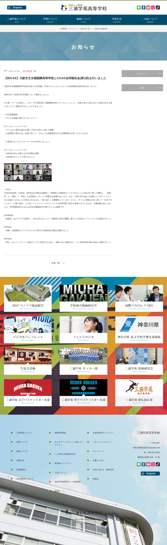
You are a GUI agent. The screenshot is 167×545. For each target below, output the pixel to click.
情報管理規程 (60, 433)
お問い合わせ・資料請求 (103, 470)
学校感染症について (25, 479)
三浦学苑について (24, 433)
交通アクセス (98, 460)
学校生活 (20, 460)
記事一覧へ (56, 263)
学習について (22, 442)
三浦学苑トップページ (68, 29)
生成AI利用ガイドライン (103, 433)
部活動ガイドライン (63, 463)
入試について (60, 472)
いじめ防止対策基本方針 (65, 454)
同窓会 (95, 479)
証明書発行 (21, 470)
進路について (22, 451)
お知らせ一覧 (85, 29)
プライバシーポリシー (102, 442)
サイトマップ (98, 451)
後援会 (57, 491)
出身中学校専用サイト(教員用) (68, 482)
